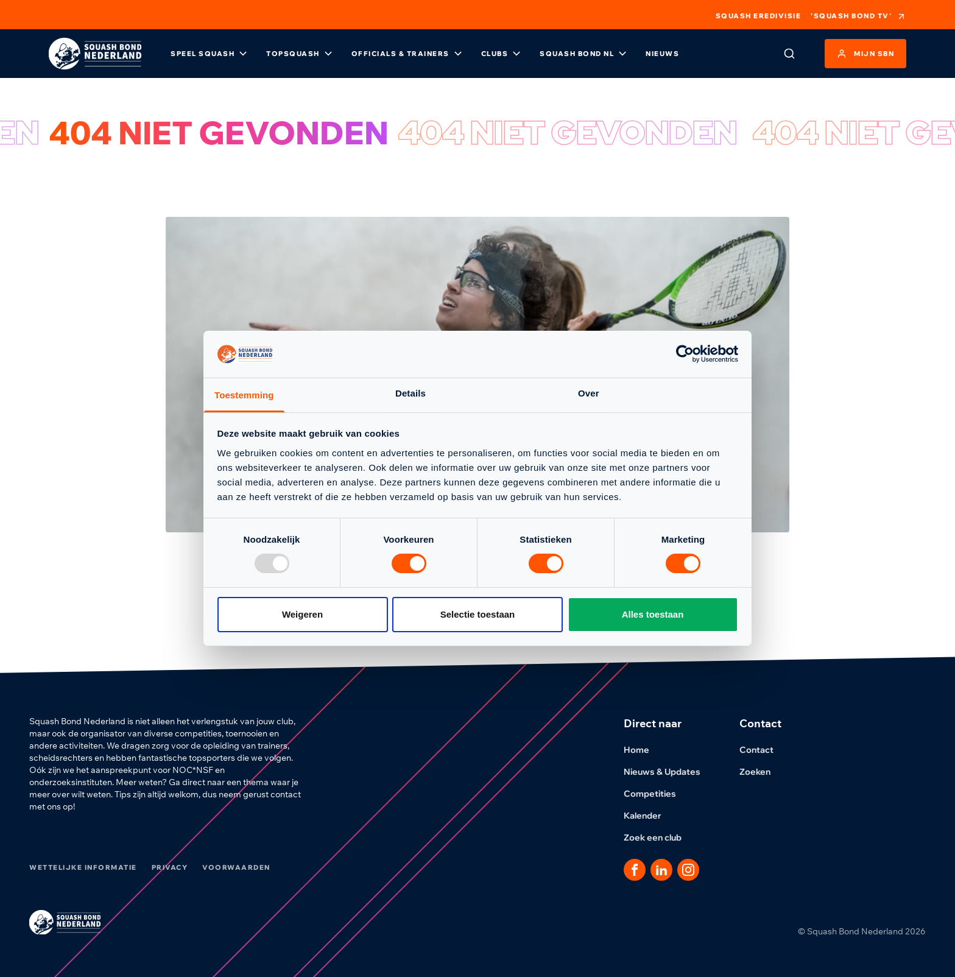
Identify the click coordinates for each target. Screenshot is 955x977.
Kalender (650, 815)
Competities (657, 793)
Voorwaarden (236, 867)
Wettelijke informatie (83, 867)
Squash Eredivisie (759, 16)
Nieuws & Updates (669, 771)
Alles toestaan (653, 614)
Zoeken (762, 771)
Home (644, 749)
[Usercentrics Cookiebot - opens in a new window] (685, 354)
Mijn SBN (865, 53)
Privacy (170, 867)
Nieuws (662, 53)
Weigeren (302, 614)
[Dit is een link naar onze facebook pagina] (635, 870)
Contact (763, 749)
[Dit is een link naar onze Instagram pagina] (688, 870)
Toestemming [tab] (244, 395)
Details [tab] (410, 393)
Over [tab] (588, 393)
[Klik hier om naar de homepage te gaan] (95, 53)
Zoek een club (660, 837)
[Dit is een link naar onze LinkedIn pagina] (661, 870)
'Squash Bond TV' (858, 16)
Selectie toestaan (477, 614)
